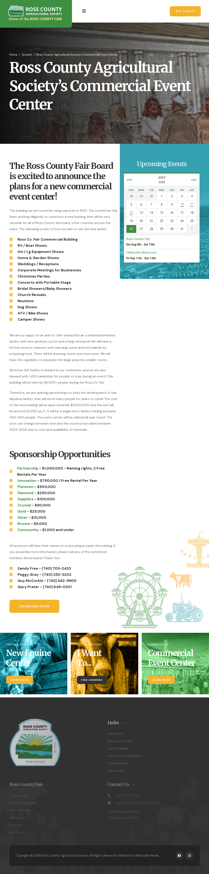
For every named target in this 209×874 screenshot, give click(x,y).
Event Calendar (118, 751)
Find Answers (91, 680)
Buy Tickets (185, 11)
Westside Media (147, 855)
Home (13, 54)
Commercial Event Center (171, 658)
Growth (27, 54)
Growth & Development (124, 758)
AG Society (116, 736)
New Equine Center (28, 658)
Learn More (19, 680)
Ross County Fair (119, 743)
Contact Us (116, 773)
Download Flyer (35, 606)
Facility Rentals (118, 765)
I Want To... (89, 658)
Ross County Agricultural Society (65, 855)
